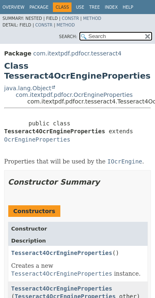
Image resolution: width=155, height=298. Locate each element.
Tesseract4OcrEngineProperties (61, 253)
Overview (13, 7)
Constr (70, 18)
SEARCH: (68, 36)
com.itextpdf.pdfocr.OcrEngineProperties (74, 94)
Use (80, 7)
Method (92, 18)
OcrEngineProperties (37, 139)
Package (38, 7)
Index (111, 7)
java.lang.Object (27, 88)
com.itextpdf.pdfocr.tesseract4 (77, 53)
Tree (94, 7)
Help (128, 7)
